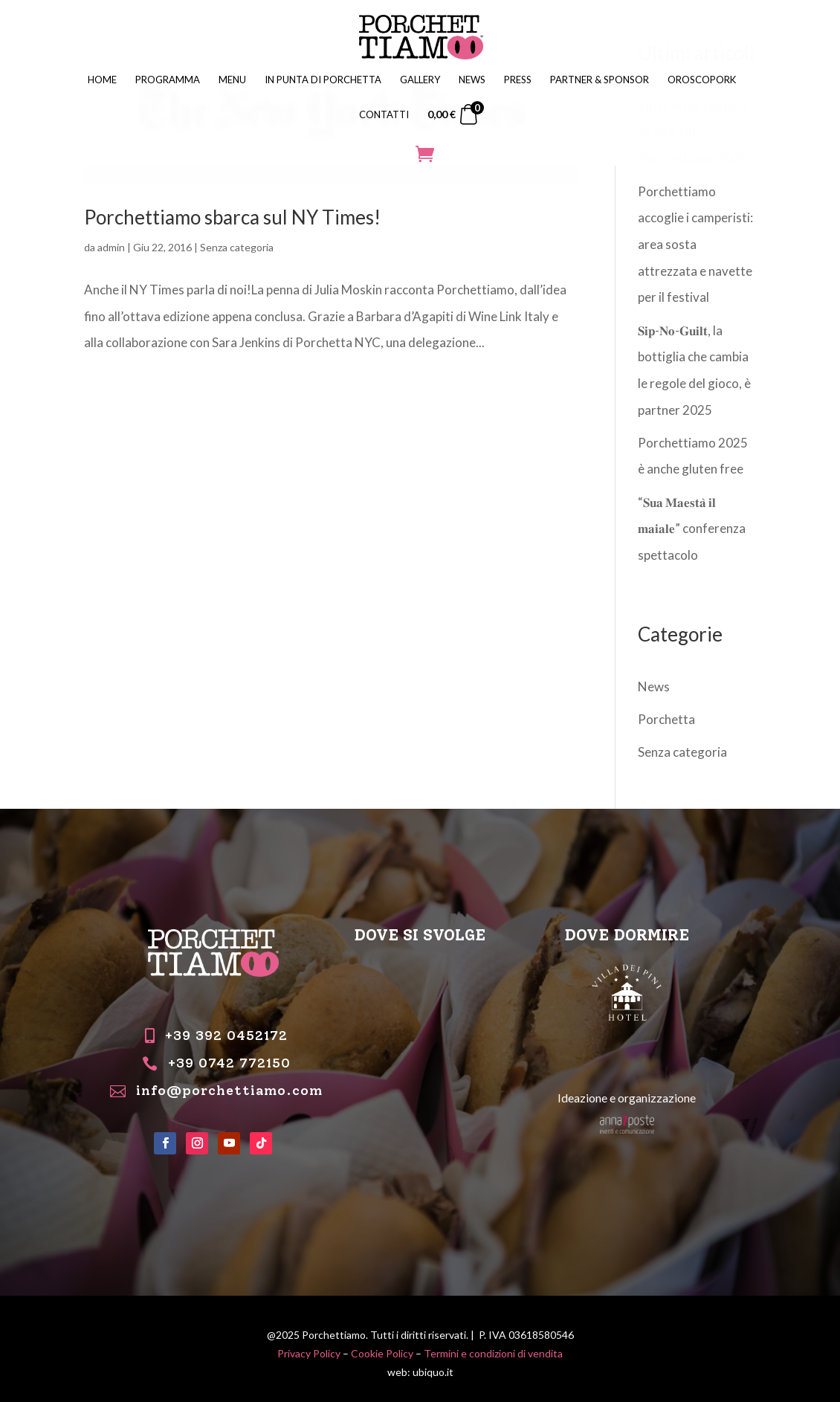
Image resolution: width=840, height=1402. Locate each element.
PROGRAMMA (167, 79)
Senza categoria (237, 247)
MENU (232, 79)
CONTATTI (384, 114)
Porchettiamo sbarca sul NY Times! (232, 217)
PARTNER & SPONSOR (599, 79)
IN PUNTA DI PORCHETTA (323, 79)
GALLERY (420, 79)
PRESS (518, 79)
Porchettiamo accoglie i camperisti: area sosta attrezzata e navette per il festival (695, 245)
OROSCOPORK (702, 79)
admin (111, 247)
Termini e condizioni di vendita (493, 1353)
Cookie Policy (382, 1353)
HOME (102, 79)
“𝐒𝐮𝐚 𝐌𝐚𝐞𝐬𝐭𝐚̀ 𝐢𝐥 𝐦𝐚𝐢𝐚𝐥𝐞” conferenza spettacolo (692, 528)
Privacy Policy (308, 1353)
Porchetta (666, 719)
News (654, 686)
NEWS (472, 79)
